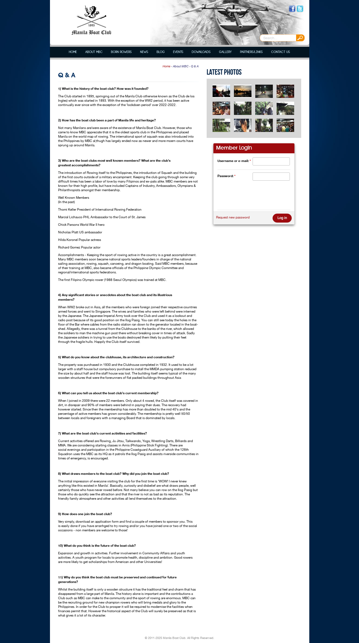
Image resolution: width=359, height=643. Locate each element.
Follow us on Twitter (300, 8)
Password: (226, 176)
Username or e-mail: (234, 161)
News (144, 52)
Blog (161, 52)
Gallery (225, 52)
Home (73, 52)
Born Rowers (121, 52)
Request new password (233, 217)
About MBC (94, 52)
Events (178, 52)
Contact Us (280, 52)
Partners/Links (251, 52)
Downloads (201, 52)
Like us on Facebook (292, 8)
